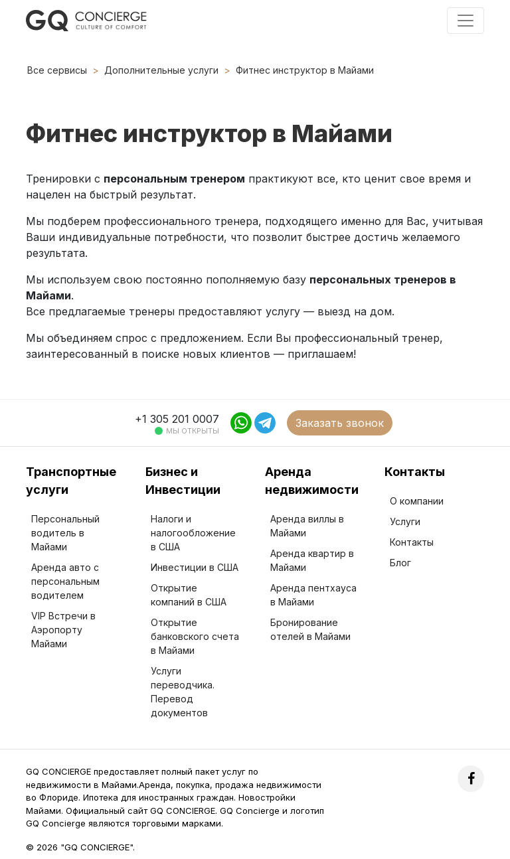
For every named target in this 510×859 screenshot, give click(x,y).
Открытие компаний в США (188, 594)
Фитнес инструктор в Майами (305, 70)
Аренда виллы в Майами (307, 525)
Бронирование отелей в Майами (310, 629)
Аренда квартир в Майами (312, 560)
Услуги (405, 521)
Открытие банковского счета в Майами (195, 636)
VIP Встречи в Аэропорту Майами (63, 629)
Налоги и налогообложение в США (193, 532)
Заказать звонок (340, 423)
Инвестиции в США (194, 567)
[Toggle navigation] (465, 20)
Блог (400, 562)
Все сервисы (57, 70)
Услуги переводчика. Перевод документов (182, 691)
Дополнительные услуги (161, 70)
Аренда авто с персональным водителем (65, 581)
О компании (417, 501)
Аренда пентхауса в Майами (313, 594)
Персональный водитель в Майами (65, 532)
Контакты (412, 542)
